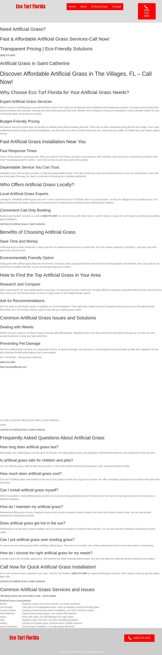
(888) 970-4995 (7, 55)
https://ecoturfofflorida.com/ (13, 367)
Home (72, 6)
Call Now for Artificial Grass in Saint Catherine (22, 224)
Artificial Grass (99, 6)
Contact (116, 6)
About (83, 6)
